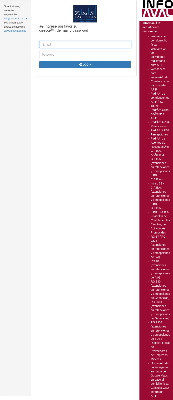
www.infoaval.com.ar (15, 30)
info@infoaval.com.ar (15, 18)
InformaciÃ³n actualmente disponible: (151, 27)
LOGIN (85, 64)
